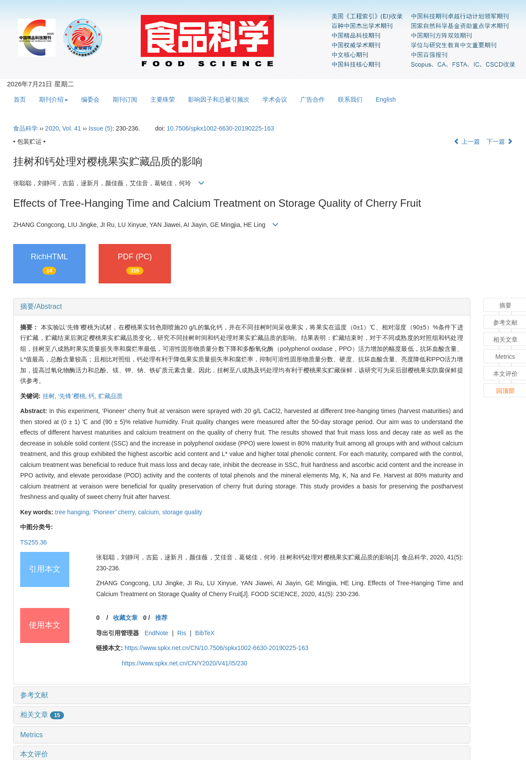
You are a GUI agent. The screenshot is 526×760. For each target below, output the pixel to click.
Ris (182, 632)
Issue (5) (100, 128)
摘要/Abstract (41, 306)
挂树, (50, 395)
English (386, 99)
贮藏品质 (110, 395)
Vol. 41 (71, 128)
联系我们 (350, 99)
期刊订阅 (125, 99)
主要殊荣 (162, 99)
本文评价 (34, 754)
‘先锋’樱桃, (73, 395)
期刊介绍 (53, 99)
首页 (20, 99)
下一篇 (500, 141)
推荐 (161, 617)
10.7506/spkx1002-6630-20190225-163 (220, 128)
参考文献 (34, 695)
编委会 (90, 99)
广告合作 (312, 99)
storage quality (182, 512)
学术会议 (275, 99)
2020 (52, 128)
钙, (93, 395)
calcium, (150, 512)
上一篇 (467, 141)
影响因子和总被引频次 (218, 99)
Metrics (31, 735)
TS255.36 (33, 542)
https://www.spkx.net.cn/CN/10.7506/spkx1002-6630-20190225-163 (216, 647)
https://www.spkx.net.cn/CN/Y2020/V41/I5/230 (184, 663)
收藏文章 (125, 617)
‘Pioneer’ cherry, (115, 512)
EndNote (156, 632)
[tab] (242, 306)
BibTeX (204, 632)
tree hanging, (73, 512)
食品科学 (25, 128)
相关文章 (42, 714)
